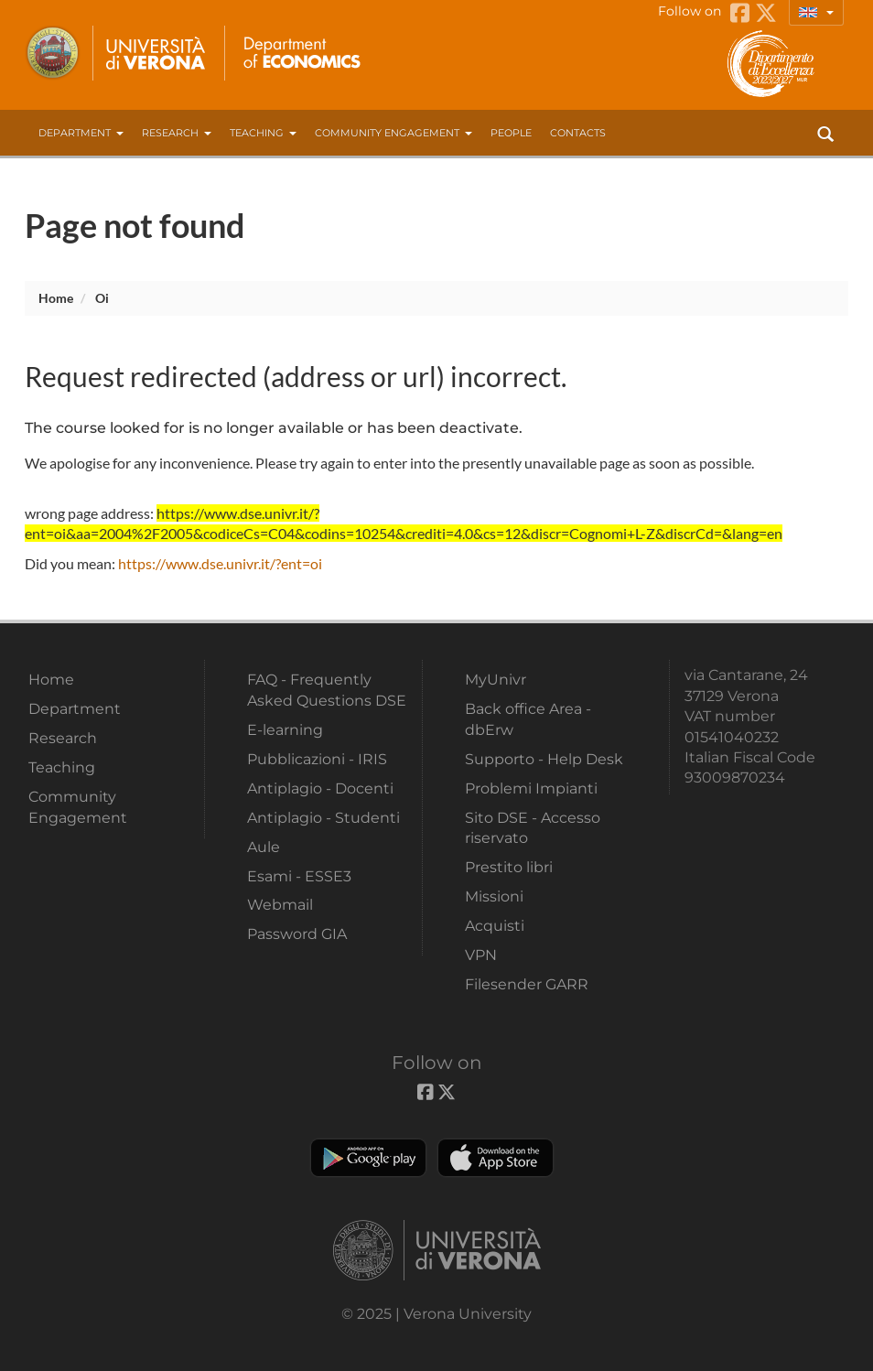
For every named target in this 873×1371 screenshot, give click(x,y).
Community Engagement (393, 132)
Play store (368, 1157)
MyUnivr (495, 679)
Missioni (494, 896)
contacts (578, 132)
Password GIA (297, 934)
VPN (481, 955)
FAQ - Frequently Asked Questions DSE (326, 689)
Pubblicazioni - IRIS (317, 759)
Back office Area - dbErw (528, 719)
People (511, 132)
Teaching (263, 132)
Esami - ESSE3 (299, 876)
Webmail (280, 904)
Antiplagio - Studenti (323, 817)
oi (102, 298)
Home (55, 298)
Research (176, 132)
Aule (263, 847)
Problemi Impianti (531, 788)
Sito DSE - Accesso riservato (532, 828)
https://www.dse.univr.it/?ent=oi (220, 563)
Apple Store (495, 1157)
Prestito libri (509, 867)
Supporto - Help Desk (544, 759)
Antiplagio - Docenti (320, 788)
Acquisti (494, 925)
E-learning (285, 730)
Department (81, 132)
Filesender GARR (526, 984)
